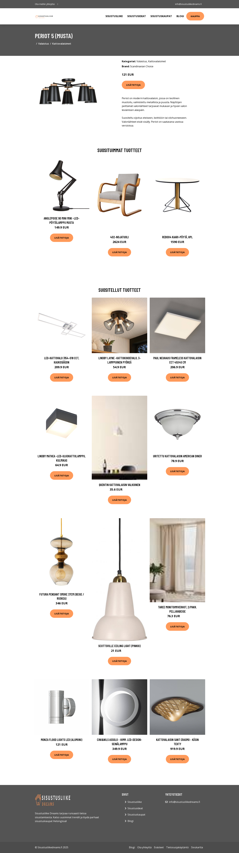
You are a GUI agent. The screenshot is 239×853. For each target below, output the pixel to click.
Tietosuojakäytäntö (177, 847)
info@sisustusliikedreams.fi (188, 4)
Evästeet (159, 847)
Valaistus (43, 43)
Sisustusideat (136, 16)
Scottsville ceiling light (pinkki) (119, 646)
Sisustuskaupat (161, 16)
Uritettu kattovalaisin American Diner (177, 456)
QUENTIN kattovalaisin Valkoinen (119, 485)
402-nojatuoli (119, 237)
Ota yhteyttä (144, 847)
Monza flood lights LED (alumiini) (61, 739)
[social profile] (57, 4)
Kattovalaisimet (61, 43)
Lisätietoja (133, 84)
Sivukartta (197, 847)
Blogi (180, 16)
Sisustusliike (114, 16)
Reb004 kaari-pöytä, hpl (177, 237)
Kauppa (195, 16)
